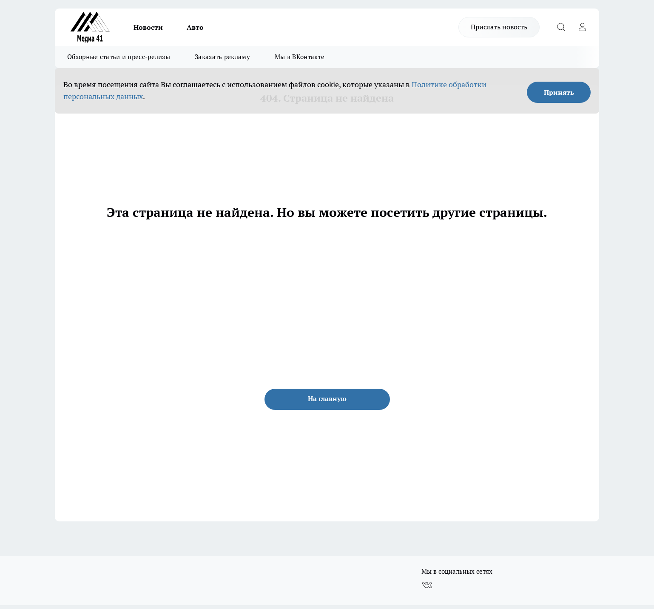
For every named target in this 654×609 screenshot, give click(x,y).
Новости (148, 27)
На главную (327, 398)
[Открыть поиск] (560, 27)
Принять (559, 92)
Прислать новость (499, 27)
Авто (195, 27)
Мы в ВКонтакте (299, 57)
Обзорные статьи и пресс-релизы (118, 57)
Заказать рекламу (222, 57)
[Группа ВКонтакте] (427, 585)
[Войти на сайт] (582, 27)
